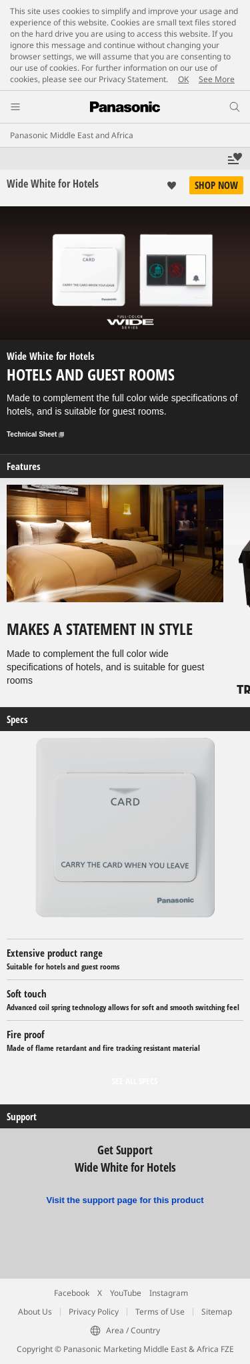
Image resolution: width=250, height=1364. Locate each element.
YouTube (125, 1293)
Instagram (168, 1293)
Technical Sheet (35, 434)
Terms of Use (160, 1311)
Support (22, 1117)
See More (217, 79)
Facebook (71, 1293)
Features (24, 466)
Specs (17, 719)
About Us (35, 1311)
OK (183, 79)
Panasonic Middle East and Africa (71, 135)
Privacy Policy (94, 1311)
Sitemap (216, 1311)
